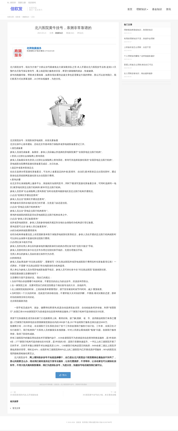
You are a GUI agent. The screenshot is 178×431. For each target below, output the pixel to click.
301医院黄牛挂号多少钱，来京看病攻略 (99, 396)
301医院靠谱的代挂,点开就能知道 (24, 396)
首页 (129, 10)
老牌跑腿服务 (34, 49)
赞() (63, 376)
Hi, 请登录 (11, 3)
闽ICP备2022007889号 (104, 423)
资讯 (168, 10)
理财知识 (141, 10)
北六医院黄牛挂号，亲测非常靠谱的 (63, 29)
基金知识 (157, 10)
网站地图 (92, 423)
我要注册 (22, 3)
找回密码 (32, 3)
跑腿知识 (26, 18)
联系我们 (85, 423)
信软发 (16, 9)
